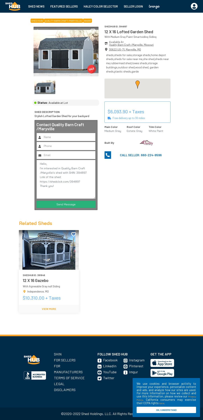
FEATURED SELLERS (64, 6)
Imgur (133, 372)
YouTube (110, 372)
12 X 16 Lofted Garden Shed (128, 31)
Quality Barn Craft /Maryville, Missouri (131, 44)
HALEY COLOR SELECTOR (101, 6)
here (161, 403)
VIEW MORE (49, 308)
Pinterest (136, 366)
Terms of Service (69, 378)
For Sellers (65, 360)
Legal (59, 384)
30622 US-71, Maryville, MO (125, 49)
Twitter (108, 378)
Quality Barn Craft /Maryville (63, 20)
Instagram (137, 360)
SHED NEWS (36, 6)
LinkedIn (109, 366)
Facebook (110, 360)
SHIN (58, 354)
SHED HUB (36, 20)
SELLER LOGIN (133, 6)
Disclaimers (65, 390)
